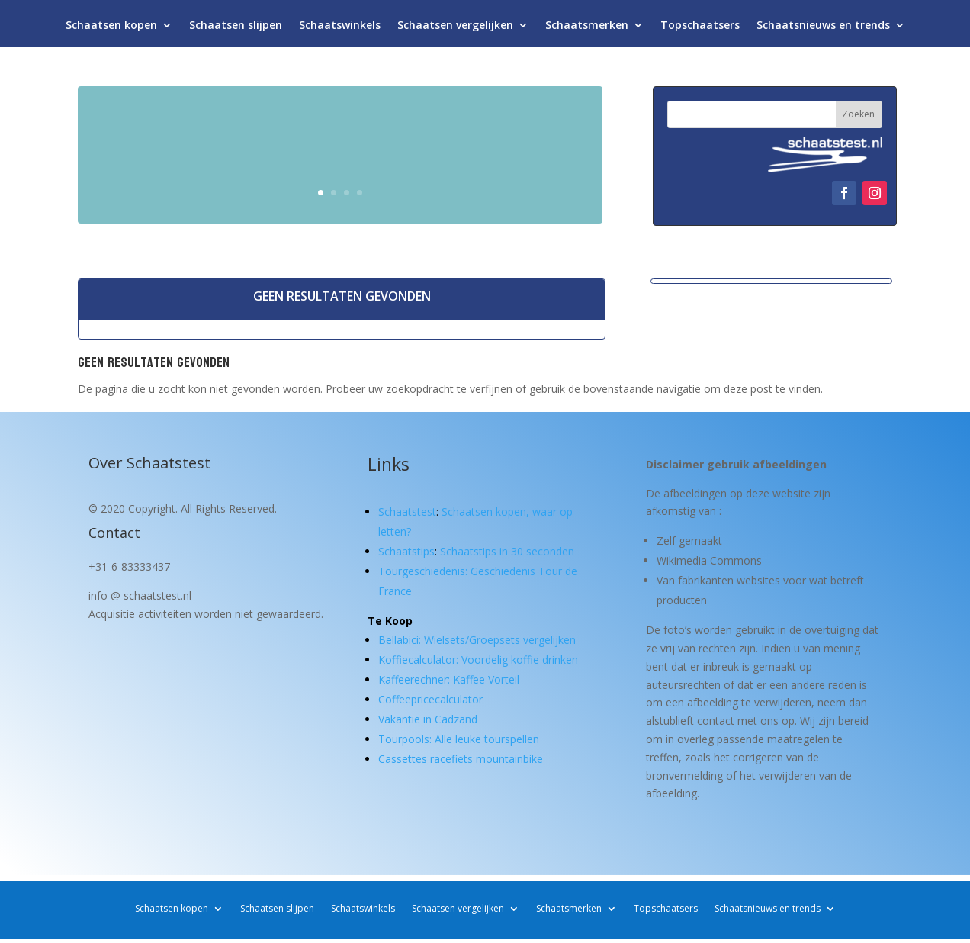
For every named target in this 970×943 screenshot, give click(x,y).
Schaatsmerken (586, 28)
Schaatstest (407, 511)
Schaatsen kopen (111, 28)
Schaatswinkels (340, 28)
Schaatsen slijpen (235, 28)
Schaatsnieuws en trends (823, 28)
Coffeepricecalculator (430, 699)
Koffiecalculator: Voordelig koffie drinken (478, 659)
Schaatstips (406, 551)
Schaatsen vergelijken (455, 28)
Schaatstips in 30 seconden (507, 551)
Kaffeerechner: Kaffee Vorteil (448, 679)
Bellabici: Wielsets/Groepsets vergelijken (477, 639)
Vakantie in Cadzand (427, 719)
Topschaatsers (700, 28)
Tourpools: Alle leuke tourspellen (458, 739)
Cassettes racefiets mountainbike (460, 759)
